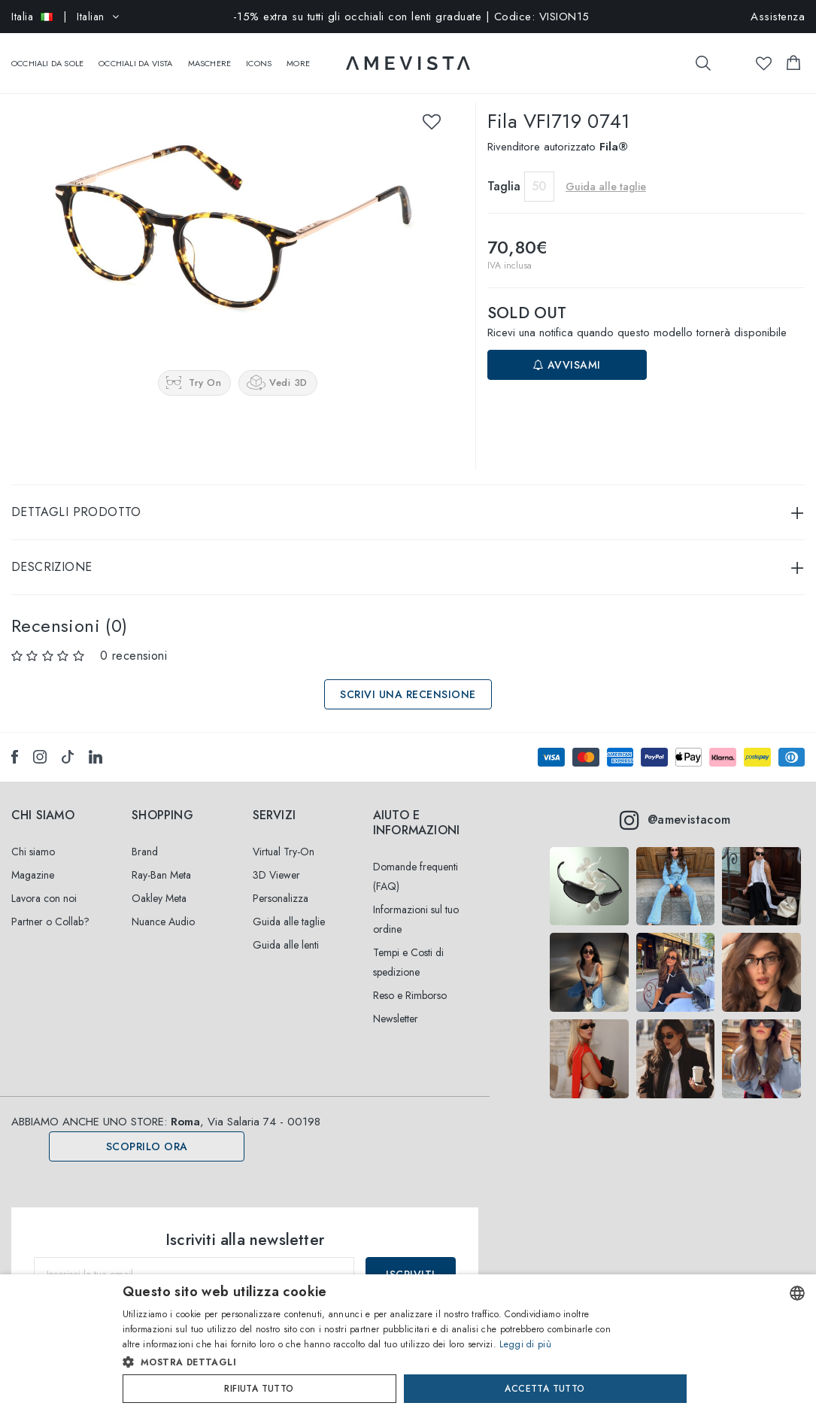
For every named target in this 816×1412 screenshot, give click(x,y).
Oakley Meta (159, 883)
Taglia (503, 171)
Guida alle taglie (606, 171)
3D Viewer (276, 859)
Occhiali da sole (47, 56)
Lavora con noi (44, 883)
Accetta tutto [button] (544, 1388)
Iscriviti (410, 1259)
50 (539, 171)
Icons (258, 56)
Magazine (32, 859)
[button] (376, 1362)
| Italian (65, 16)
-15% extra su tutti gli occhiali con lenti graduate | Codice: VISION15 (411, 17)
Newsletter (395, 1003)
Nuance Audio (163, 906)
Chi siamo (33, 836)
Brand (145, 836)
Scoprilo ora (147, 1131)
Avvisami (567, 349)
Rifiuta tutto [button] (258, 1388)
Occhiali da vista (135, 56)
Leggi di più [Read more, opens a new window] (525, 1344)
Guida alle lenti (286, 929)
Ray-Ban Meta (161, 859)
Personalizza (280, 883)
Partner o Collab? (50, 906)
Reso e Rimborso (410, 980)
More (298, 56)
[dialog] (408, 1343)
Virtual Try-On (283, 836)
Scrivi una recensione (408, 679)
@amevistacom (675, 805)
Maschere (210, 56)
